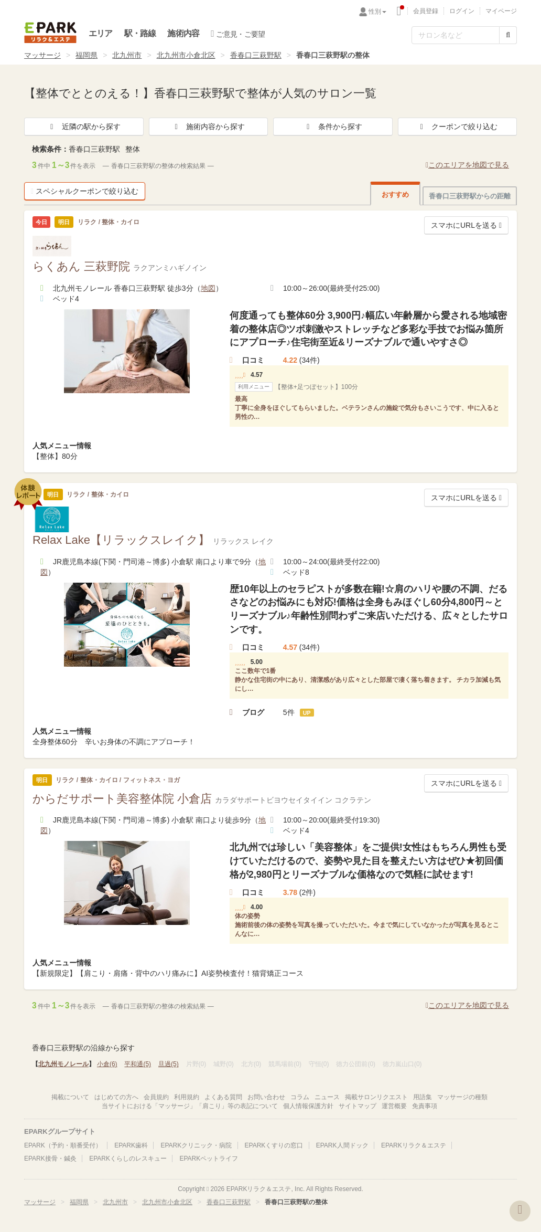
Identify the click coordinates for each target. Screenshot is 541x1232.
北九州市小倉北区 (186, 55)
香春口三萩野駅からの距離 (470, 196)
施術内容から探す (208, 126)
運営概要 (394, 1106)
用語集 (422, 1097)
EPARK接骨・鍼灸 (50, 1158)
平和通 (137, 1064)
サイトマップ (357, 1106)
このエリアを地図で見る (467, 165)
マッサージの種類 (462, 1097)
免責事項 (424, 1106)
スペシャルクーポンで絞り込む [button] (84, 191)
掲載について (70, 1097)
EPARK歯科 (131, 1145)
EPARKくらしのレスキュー (128, 1158)
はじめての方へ (116, 1097)
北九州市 (127, 55)
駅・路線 (140, 33)
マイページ (501, 11)
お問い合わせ (266, 1097)
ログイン (461, 11)
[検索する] (508, 35)
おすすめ (395, 194)
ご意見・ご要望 (238, 33)
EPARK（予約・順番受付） (63, 1145)
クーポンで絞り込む (457, 126)
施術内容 (183, 33)
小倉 (107, 1064)
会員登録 (425, 11)
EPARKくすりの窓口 (274, 1145)
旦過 (168, 1064)
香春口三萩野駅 (256, 55)
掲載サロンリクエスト (376, 1097)
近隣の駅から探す (84, 126)
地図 (208, 288)
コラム (299, 1097)
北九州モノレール (63, 1064)
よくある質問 (223, 1097)
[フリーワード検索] (456, 35)
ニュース (327, 1097)
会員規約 (156, 1097)
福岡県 (86, 55)
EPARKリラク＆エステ (50, 32)
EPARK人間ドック (342, 1145)
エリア (101, 33)
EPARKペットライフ (208, 1158)
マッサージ (42, 55)
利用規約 (186, 1097)
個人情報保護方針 (308, 1106)
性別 (377, 11)
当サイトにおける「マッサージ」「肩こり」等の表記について (190, 1106)
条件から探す (333, 126)
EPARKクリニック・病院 (196, 1145)
